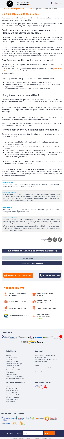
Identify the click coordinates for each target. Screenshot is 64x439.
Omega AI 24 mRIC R (13, 399)
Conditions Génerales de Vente (15, 378)
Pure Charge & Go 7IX (13, 395)
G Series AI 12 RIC (12, 388)
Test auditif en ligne (41, 357)
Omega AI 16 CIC (11, 393)
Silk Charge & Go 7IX (12, 397)
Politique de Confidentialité (14, 376)
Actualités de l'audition (32, 258)
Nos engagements (12, 357)
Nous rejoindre (39, 372)
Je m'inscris (49, 433)
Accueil (8, 355)
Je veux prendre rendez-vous (20, 275)
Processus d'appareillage (14, 363)
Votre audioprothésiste (13, 370)
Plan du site (10, 372)
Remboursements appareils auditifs (46, 359)
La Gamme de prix (12, 361)
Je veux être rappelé (51, 275)
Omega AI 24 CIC (11, 401)
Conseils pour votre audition (32, 263)
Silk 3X (8, 386)
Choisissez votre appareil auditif (45, 355)
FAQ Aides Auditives (41, 361)
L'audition (9, 359)
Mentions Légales (11, 374)
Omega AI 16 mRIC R (13, 391)
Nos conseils (10, 368)
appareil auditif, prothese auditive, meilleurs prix (10, 3)
